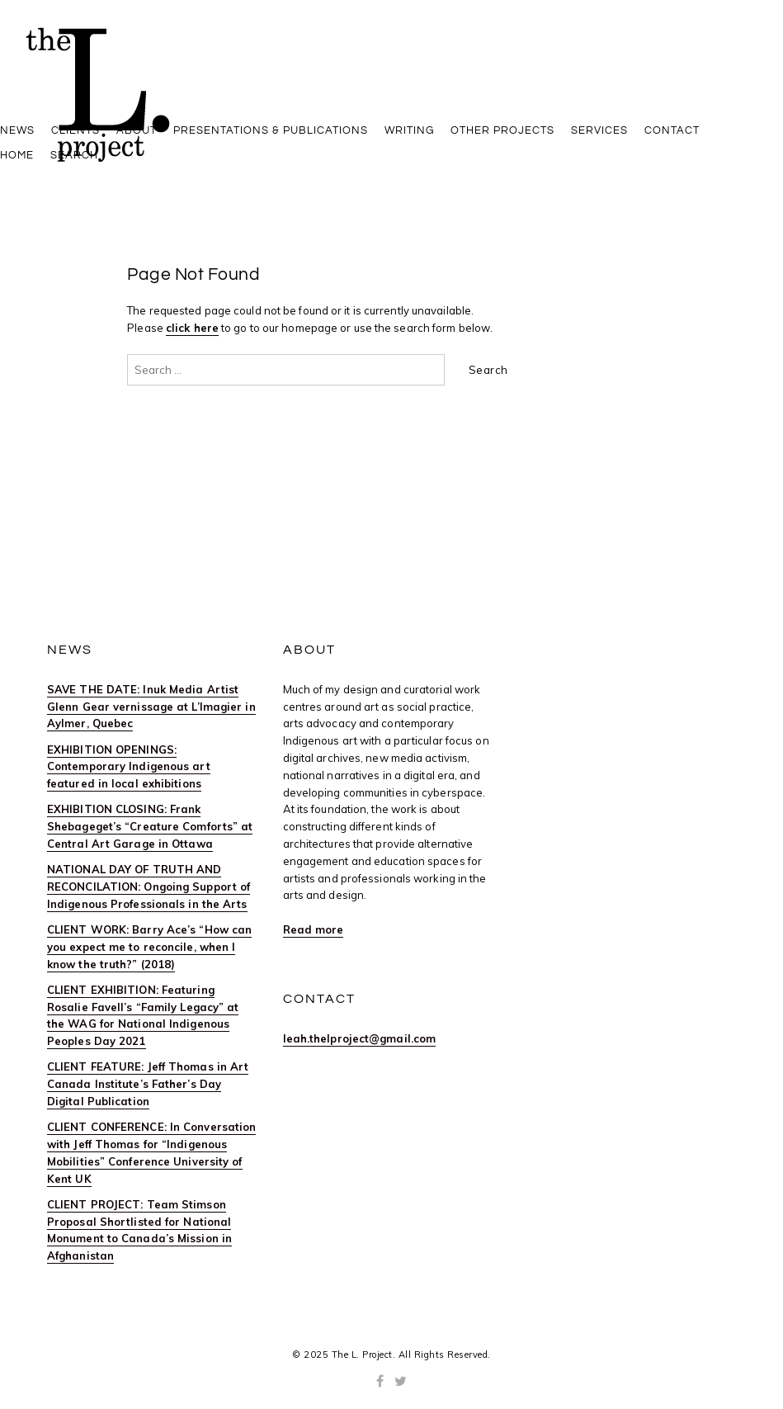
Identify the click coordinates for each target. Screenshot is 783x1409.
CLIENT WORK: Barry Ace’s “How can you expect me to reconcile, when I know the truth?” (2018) (149, 947)
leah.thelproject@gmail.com (359, 1038)
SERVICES (599, 130)
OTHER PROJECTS (502, 130)
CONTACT (672, 130)
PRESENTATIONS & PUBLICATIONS (270, 130)
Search (74, 155)
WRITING (409, 130)
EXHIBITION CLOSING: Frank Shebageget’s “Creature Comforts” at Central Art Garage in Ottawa (150, 826)
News (17, 130)
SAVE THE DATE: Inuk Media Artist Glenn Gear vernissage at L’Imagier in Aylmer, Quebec (151, 707)
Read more (313, 929)
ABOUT (136, 130)
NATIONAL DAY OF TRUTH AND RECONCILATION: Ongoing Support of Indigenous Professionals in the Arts (148, 886)
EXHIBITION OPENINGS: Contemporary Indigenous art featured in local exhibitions (128, 767)
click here (192, 327)
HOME (17, 155)
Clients (75, 130)
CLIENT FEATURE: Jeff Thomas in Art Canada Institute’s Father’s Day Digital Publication (147, 1084)
